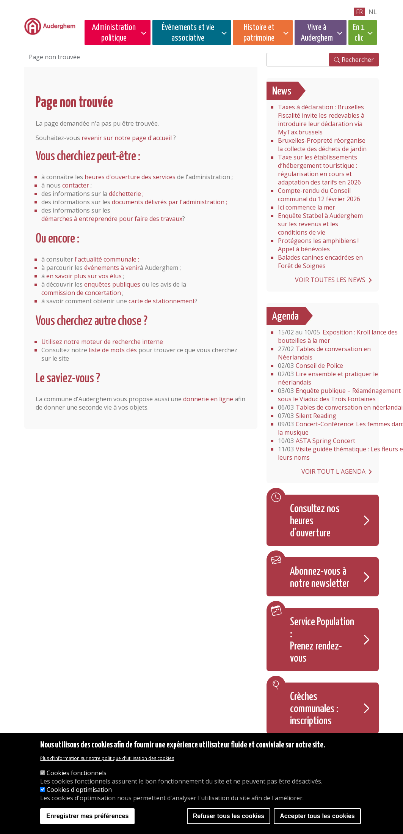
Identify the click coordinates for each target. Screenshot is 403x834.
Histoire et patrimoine (258, 33)
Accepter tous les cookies (317, 816)
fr (359, 12)
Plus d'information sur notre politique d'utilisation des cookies (107, 758)
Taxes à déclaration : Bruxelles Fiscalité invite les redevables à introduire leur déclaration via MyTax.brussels (321, 119)
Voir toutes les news (330, 280)
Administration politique (114, 33)
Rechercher (358, 59)
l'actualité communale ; (107, 259)
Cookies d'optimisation (79, 789)
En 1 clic (359, 33)
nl (373, 12)
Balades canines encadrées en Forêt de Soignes (320, 261)
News (282, 91)
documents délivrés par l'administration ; (169, 202)
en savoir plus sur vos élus (84, 276)
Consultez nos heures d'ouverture (315, 521)
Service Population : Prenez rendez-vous (322, 640)
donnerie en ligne (208, 399)
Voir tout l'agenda (333, 471)
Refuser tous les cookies (229, 816)
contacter (75, 185)
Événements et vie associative (188, 33)
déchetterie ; (126, 193)
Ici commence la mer (306, 207)
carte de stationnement (162, 301)
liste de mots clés (113, 350)
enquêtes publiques (112, 284)
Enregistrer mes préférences (87, 816)
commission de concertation (81, 293)
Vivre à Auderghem (317, 33)
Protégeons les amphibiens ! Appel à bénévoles (318, 244)
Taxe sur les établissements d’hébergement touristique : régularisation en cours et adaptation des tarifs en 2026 (319, 169)
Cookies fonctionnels (77, 773)
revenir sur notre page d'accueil (127, 138)
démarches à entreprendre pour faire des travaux (111, 218)
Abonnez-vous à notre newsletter (320, 577)
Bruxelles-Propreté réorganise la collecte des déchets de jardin (322, 144)
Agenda (285, 316)
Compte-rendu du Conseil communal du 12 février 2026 (319, 194)
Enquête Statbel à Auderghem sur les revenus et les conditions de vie (320, 223)
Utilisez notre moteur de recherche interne (102, 341)
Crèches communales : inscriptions (314, 709)
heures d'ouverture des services (130, 177)
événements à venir (112, 267)
